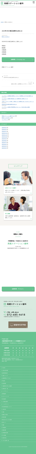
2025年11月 (4, 135)
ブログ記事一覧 (5, 440)
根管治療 (4, 417)
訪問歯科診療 (5, 432)
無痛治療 (4, 430)
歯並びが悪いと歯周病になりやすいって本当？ (17, 83)
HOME (2, 22)
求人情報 (4, 435)
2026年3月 (4, 127)
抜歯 (3, 424)
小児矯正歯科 (5, 401)
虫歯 (3, 411)
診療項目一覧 (5, 388)
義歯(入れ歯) (5, 414)
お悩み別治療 (5, 370)
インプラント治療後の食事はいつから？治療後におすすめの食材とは (17, 95)
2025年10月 (4, 136)
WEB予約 (4, 437)
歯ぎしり (4, 422)
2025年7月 (4, 142)
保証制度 (4, 383)
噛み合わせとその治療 (7, 419)
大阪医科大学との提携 (7, 385)
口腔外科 (4, 409)
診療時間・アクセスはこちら (18, 59)
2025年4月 (4, 148)
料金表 (3, 380)
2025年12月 (4, 133)
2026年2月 (4, 129)
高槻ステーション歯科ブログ (8, 116)
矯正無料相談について (7, 406)
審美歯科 (4, 393)
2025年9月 (4, 138)
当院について (5, 375)
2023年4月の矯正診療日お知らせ (19, 76)
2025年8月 (4, 140)
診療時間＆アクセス (6, 378)
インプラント (5, 119)
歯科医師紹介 (5, 372)
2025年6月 (4, 144)
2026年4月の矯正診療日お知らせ (9, 104)
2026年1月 (4, 131)
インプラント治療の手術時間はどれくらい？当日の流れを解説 (16, 107)
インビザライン (5, 404)
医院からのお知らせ (5, 36)
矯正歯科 (4, 398)
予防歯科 (4, 427)
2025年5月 (4, 146)
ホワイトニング (5, 396)
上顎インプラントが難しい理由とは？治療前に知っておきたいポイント (18, 101)
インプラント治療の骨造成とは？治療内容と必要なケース (15, 98)
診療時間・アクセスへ (18, 289)
